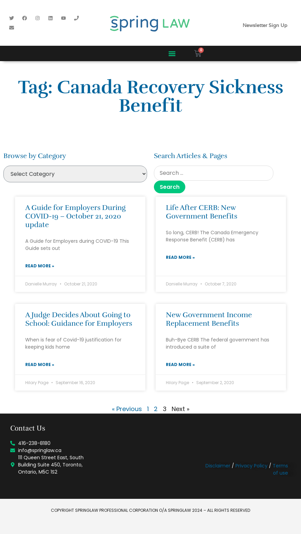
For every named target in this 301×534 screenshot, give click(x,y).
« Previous (127, 409)
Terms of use (280, 469)
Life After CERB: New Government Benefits (201, 212)
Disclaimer (217, 465)
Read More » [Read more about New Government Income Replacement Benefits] (180, 364)
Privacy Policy (251, 465)
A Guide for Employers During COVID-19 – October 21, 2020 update (75, 216)
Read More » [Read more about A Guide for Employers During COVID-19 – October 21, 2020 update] (39, 266)
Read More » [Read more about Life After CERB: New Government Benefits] (180, 257)
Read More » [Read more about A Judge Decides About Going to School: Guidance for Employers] (39, 364)
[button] (171, 53)
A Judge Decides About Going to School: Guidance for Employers (78, 319)
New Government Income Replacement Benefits (209, 319)
